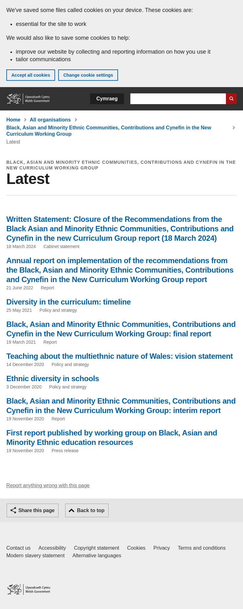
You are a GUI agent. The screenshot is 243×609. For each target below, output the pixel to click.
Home (13, 119)
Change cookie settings (88, 75)
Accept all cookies (30, 75)
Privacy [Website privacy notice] (161, 548)
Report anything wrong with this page (48, 485)
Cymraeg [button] (107, 98)
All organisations (50, 119)
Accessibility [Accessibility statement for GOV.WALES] (52, 548)
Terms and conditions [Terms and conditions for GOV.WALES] (202, 548)
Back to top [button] (90, 510)
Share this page (36, 510)
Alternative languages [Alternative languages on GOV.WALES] (96, 555)
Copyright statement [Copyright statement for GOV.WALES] (96, 548)
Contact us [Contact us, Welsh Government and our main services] (18, 548)
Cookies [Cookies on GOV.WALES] (136, 548)
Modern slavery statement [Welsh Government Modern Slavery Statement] (35, 555)
